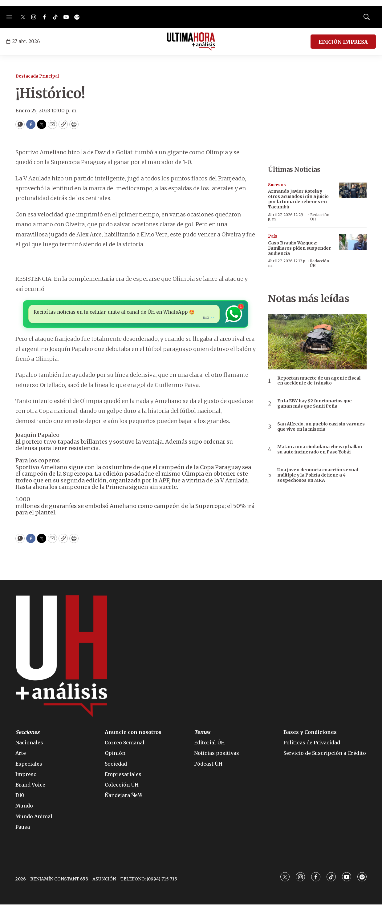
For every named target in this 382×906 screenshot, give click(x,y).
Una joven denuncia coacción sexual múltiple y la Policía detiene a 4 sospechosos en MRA (317, 475)
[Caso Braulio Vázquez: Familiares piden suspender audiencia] (353, 242)
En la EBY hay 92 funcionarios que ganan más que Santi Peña (314, 403)
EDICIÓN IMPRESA (343, 42)
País (272, 236)
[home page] (191, 41)
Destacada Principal (37, 76)
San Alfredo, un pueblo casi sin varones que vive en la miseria (321, 426)
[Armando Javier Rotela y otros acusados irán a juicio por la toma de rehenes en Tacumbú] (353, 190)
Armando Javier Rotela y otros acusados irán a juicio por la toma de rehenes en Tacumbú (298, 198)
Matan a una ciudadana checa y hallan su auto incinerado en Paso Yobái (319, 449)
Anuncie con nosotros (133, 734)
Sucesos (277, 184)
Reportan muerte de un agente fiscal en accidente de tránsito (318, 381)
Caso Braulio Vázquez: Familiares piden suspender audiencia (299, 248)
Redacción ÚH (319, 216)
